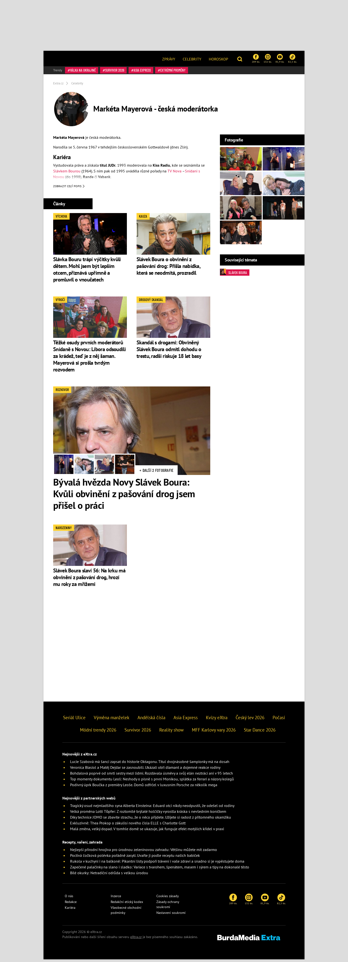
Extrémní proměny (173, 70)
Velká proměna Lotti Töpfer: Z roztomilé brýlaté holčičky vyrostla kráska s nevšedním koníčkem (148, 814)
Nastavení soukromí (171, 915)
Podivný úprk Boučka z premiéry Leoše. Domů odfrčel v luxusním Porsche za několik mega (143, 787)
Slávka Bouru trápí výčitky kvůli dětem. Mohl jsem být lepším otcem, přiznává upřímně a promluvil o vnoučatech (87, 272)
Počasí (279, 720)
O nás (69, 898)
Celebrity (192, 59)
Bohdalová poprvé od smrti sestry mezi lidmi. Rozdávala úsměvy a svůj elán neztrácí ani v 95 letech (151, 775)
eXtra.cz (136, 939)
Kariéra (70, 910)
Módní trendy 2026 (98, 732)
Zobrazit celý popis (69, 189)
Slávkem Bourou (66, 171)
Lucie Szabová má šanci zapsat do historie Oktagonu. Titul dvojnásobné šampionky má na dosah (149, 764)
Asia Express (142, 70)
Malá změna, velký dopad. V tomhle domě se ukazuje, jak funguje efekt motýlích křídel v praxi (147, 831)
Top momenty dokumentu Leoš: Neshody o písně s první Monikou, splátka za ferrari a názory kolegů (152, 781)
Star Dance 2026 (260, 732)
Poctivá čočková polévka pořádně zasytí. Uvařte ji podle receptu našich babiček (135, 858)
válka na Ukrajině (83, 70)
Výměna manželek (111, 720)
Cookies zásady (167, 898)
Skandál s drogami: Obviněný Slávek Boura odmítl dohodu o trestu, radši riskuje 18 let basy (169, 352)
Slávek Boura (233, 272)
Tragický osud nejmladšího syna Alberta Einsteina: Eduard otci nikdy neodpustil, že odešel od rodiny (152, 808)
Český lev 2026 (250, 720)
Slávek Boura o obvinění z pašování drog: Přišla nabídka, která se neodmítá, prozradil (168, 269)
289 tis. (256, 58)
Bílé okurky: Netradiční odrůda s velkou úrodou (109, 875)
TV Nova (174, 171)
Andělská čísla (151, 720)
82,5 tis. (292, 58)
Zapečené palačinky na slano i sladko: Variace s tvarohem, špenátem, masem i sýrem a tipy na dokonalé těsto (159, 869)
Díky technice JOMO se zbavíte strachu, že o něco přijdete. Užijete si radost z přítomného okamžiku (150, 819)
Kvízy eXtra (216, 720)
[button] (240, 58)
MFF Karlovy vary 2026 (214, 732)
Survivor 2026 (114, 70)
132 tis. (268, 58)
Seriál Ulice (74, 720)
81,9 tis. (280, 58)
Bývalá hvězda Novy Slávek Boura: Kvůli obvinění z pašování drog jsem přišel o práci (124, 496)
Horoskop (218, 59)
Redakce (71, 904)
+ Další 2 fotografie (156, 472)
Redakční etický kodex (127, 904)
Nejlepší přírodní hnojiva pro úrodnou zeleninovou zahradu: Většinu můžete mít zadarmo (143, 852)
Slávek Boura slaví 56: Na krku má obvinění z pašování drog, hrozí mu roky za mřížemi (89, 580)
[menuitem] (168, 58)
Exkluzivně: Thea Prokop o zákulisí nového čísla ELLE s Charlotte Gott (128, 825)
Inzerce (116, 898)
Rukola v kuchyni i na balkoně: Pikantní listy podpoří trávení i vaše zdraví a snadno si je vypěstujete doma (157, 863)
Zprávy (168, 59)
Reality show (171, 732)
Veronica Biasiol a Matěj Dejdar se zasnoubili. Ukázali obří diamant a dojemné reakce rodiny (145, 770)
